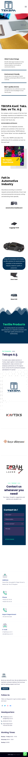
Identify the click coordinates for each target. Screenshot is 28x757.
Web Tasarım (16, 754)
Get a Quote (9, 539)
